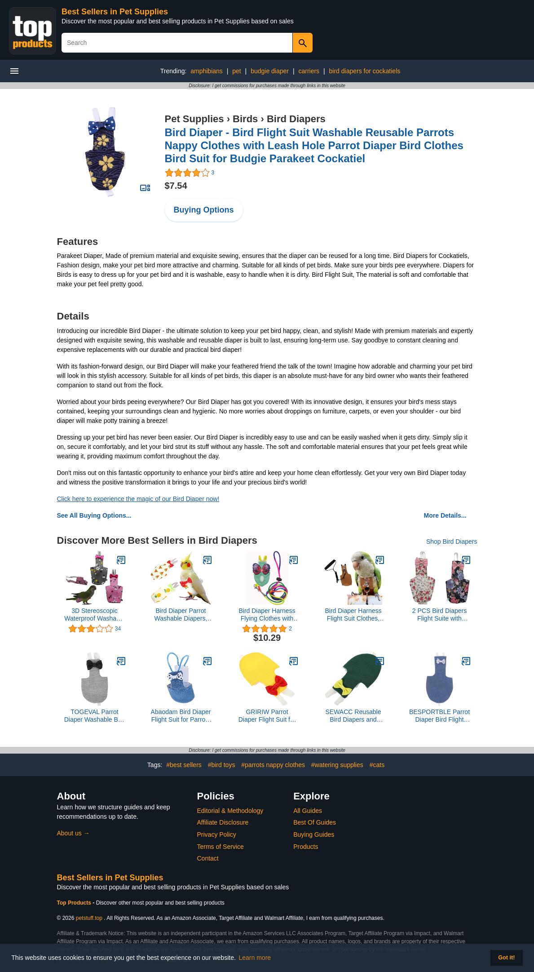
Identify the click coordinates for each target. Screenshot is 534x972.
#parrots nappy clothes (273, 764)
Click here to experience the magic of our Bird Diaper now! (138, 498)
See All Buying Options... (94, 515)
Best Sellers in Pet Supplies (115, 11)
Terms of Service (220, 846)
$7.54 (176, 186)
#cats (377, 764)
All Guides (307, 810)
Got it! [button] (506, 957)
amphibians (206, 71)
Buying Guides (313, 834)
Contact (208, 858)
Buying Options (204, 209)
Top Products (75, 903)
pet (236, 71)
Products (305, 846)
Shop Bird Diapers (451, 541)
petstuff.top (89, 918)
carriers (308, 71)
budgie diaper (270, 71)
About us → (73, 833)
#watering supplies (337, 764)
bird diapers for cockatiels (365, 71)
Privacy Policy (216, 834)
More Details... (445, 515)
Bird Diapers (296, 118)
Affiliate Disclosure (223, 822)
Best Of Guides (314, 822)
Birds (245, 118)
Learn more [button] (255, 957)
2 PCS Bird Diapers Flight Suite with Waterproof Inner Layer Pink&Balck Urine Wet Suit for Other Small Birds (439, 614)
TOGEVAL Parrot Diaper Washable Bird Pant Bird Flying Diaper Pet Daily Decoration (94, 715)
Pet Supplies (194, 118)
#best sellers (184, 764)
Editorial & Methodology (230, 810)
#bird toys (221, 764)
